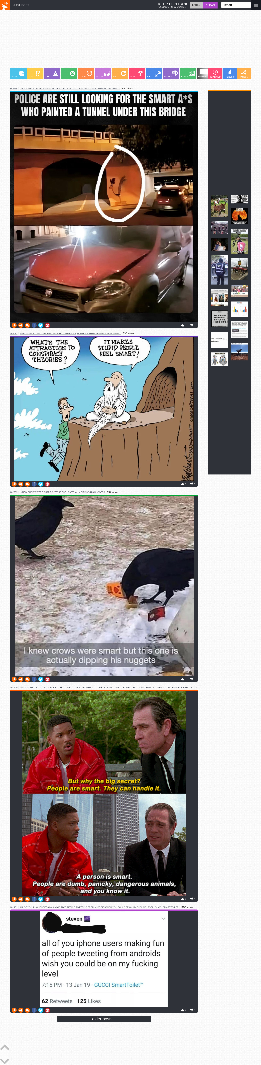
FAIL (51, 74)
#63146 (13, 88)
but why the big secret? (34, 687)
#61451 (13, 907)
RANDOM (244, 74)
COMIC (188, 74)
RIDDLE (171, 74)
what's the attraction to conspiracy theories (48, 333)
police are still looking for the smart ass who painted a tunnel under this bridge (70, 88)
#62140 (13, 687)
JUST (21, 5)
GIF (119, 74)
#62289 (13, 492)
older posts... (104, 1019)
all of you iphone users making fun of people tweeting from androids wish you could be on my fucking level (86, 907)
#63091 (13, 333)
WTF (34, 74)
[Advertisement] (110, 40)
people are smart (61, 687)
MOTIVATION (205, 73)
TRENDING (230, 73)
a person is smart (110, 687)
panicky (150, 687)
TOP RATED (215, 74)
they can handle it (86, 687)
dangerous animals (169, 687)
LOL (68, 74)
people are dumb (133, 687)
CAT (154, 74)
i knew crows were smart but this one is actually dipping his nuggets (62, 492)
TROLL (85, 74)
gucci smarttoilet (166, 907)
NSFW (103, 74)
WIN (136, 74)
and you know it (193, 687)
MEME (18, 74)
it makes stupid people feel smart (99, 333)
